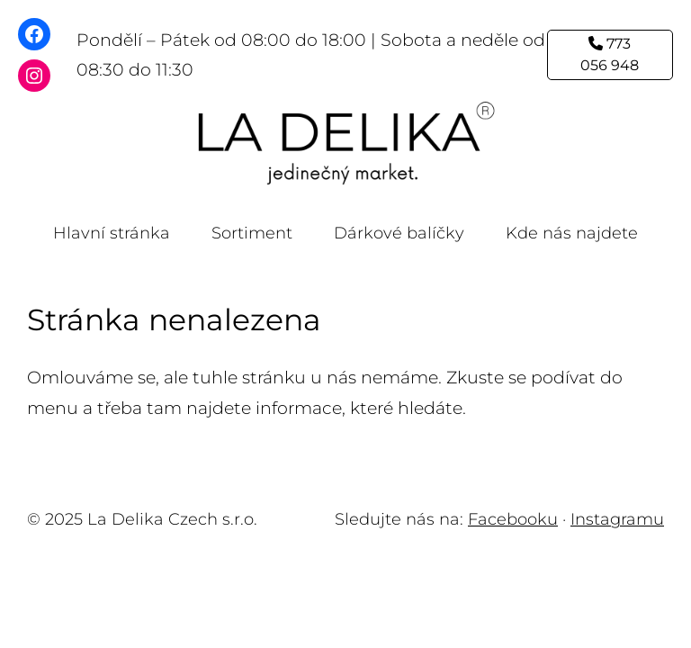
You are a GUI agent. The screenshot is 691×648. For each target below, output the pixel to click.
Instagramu (617, 519)
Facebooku (513, 519)
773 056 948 (609, 54)
